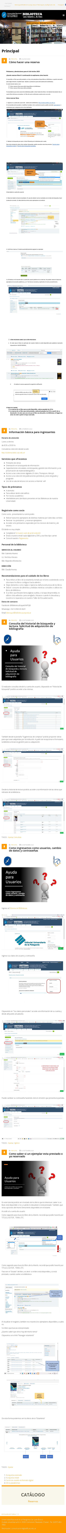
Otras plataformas (13, 1483)
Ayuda (10, 837)
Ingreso (16, 1143)
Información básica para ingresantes (32, 432)
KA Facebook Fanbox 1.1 (10, 1514)
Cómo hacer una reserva (24, 62)
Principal (14, 59)
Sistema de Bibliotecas (18, 908)
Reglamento (23, 538)
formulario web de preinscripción (28, 533)
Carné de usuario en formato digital (19, 1480)
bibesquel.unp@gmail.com (46, 5)
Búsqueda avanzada (14, 1475)
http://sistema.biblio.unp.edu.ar (13, 452)
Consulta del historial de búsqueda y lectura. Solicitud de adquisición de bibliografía (32, 626)
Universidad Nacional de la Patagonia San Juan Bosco (22, 1519)
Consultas (17, 837)
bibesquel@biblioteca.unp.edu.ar (26, 5)
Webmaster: (6, 1528)
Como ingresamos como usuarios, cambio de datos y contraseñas (35, 849)
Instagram (61, 5)
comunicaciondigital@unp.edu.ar (23, 1528)
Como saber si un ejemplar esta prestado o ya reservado (36, 1155)
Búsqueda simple (12, 1478)
